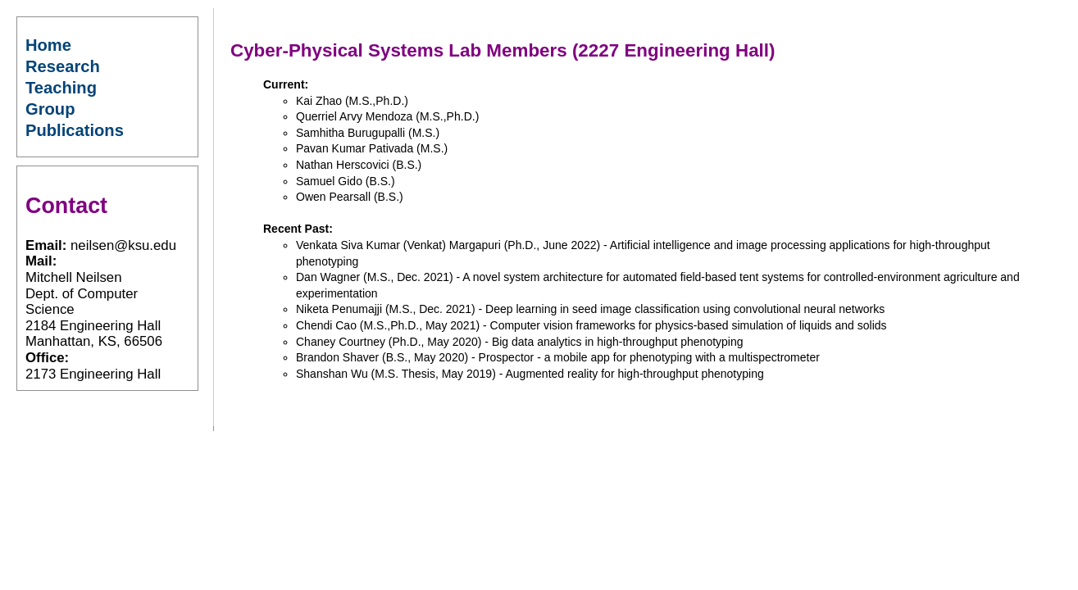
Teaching (61, 88)
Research (62, 66)
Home (48, 45)
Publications (74, 130)
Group (50, 109)
